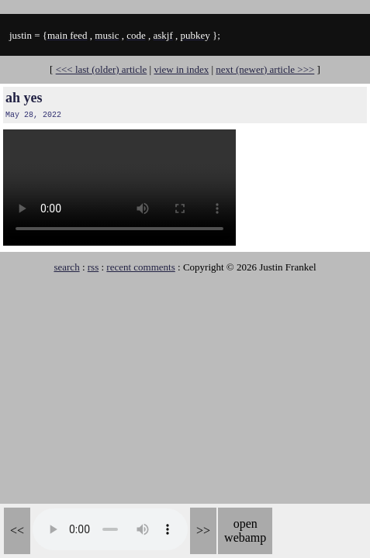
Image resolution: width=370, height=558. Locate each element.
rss (93, 267)
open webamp (245, 530)
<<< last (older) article (101, 69)
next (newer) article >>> (265, 69)
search (66, 267)
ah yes (24, 97)
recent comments (140, 267)
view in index (181, 69)
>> (203, 530)
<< (17, 530)
